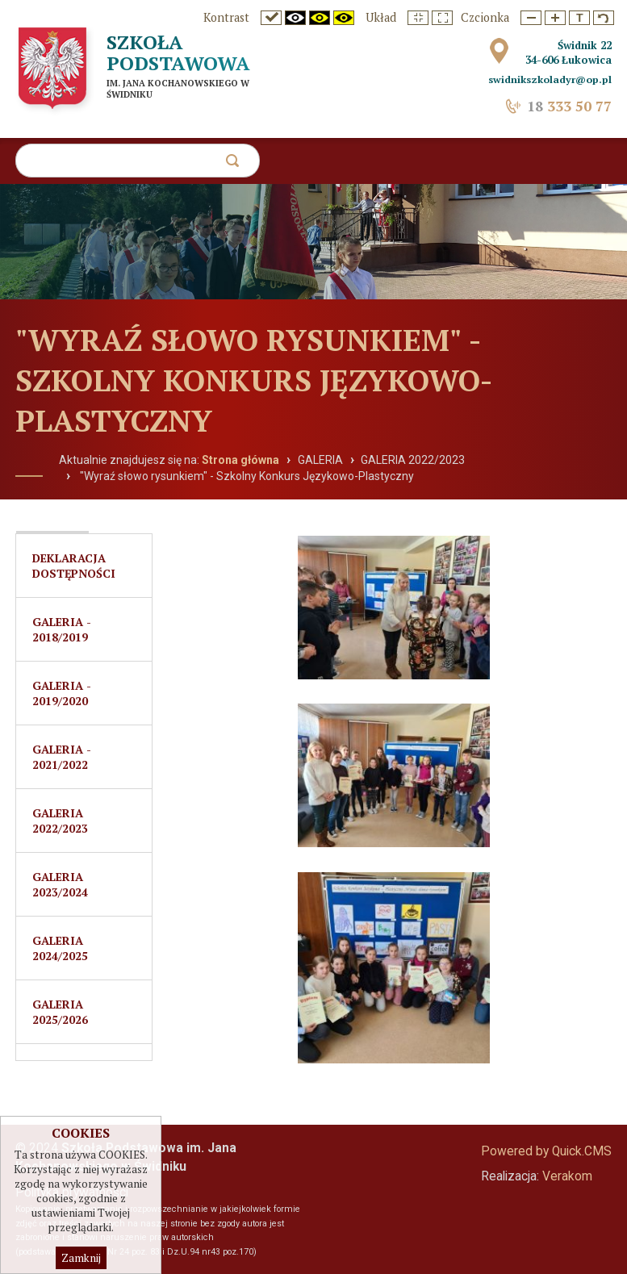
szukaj (236, 165)
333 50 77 (569, 106)
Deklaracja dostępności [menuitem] (73, 565)
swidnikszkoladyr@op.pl (550, 79)
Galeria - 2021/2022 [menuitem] (61, 756)
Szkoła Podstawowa (178, 52)
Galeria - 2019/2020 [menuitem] (61, 693)
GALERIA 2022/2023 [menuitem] (60, 820)
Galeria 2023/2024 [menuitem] (60, 884)
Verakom (567, 1176)
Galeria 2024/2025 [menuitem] (60, 948)
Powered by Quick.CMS (546, 1151)
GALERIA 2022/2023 (413, 459)
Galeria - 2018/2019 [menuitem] (61, 629)
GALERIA (320, 459)
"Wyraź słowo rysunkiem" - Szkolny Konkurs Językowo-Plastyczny (245, 476)
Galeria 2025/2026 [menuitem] (60, 1011)
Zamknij (81, 1258)
